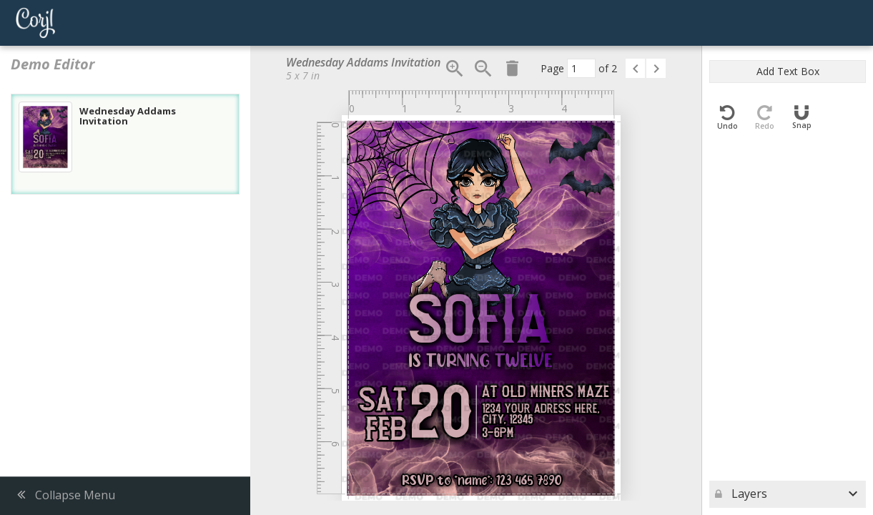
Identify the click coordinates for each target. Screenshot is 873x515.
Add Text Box (787, 71)
